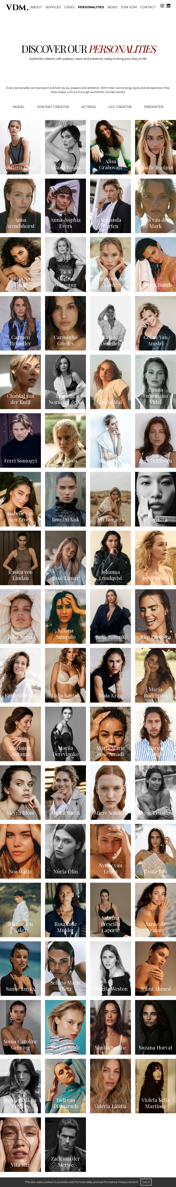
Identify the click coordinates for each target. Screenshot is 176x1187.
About (36, 7)
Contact (148, 7)
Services (53, 7)
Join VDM (129, 7)
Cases (69, 7)
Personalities (91, 7)
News (112, 7)
